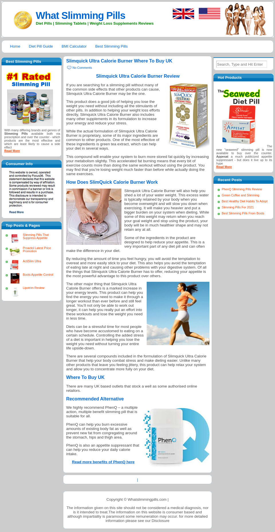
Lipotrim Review (33, 288)
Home (15, 46)
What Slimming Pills (80, 15)
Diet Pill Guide (41, 46)
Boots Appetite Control (38, 274)
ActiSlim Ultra (32, 261)
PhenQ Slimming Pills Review (242, 189)
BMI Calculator (74, 46)
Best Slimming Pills (111, 46)
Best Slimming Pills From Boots (243, 213)
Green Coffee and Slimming (240, 195)
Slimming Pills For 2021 (238, 207)
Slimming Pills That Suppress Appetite (35, 236)
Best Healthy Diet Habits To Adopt (245, 201)
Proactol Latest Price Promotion (37, 249)
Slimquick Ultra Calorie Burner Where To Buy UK (119, 60)
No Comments (82, 67)
